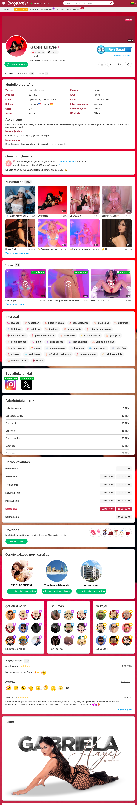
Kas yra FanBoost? (123, 55)
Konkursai (60, 9)
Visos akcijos (47, 9)
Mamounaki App (74, 9)
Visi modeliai (7, 9)
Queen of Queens (67, 161)
